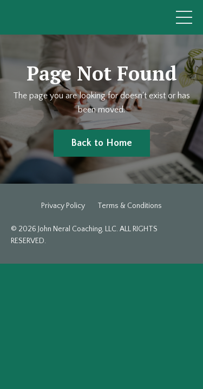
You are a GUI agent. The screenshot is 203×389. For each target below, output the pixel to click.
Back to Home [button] (102, 143)
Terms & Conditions (129, 206)
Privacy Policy (63, 206)
